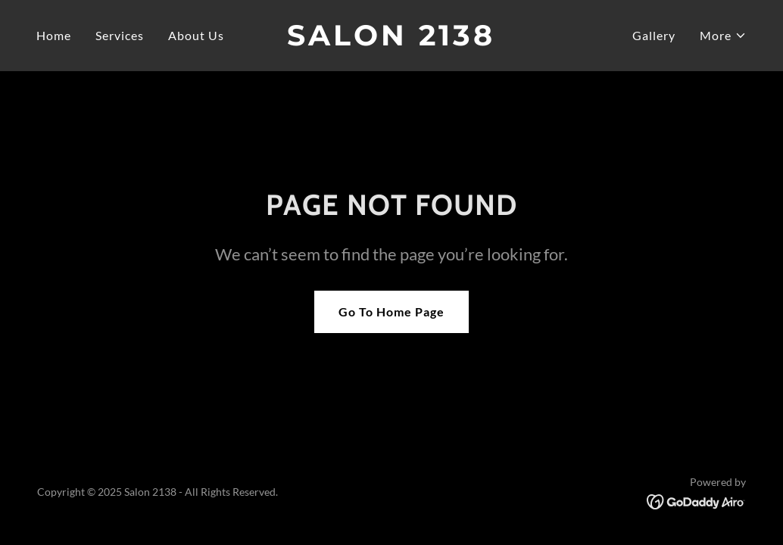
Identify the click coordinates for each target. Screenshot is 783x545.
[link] (391, 40)
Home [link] (53, 35)
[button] (723, 35)
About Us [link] (196, 35)
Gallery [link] (653, 35)
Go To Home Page (391, 311)
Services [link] (119, 35)
